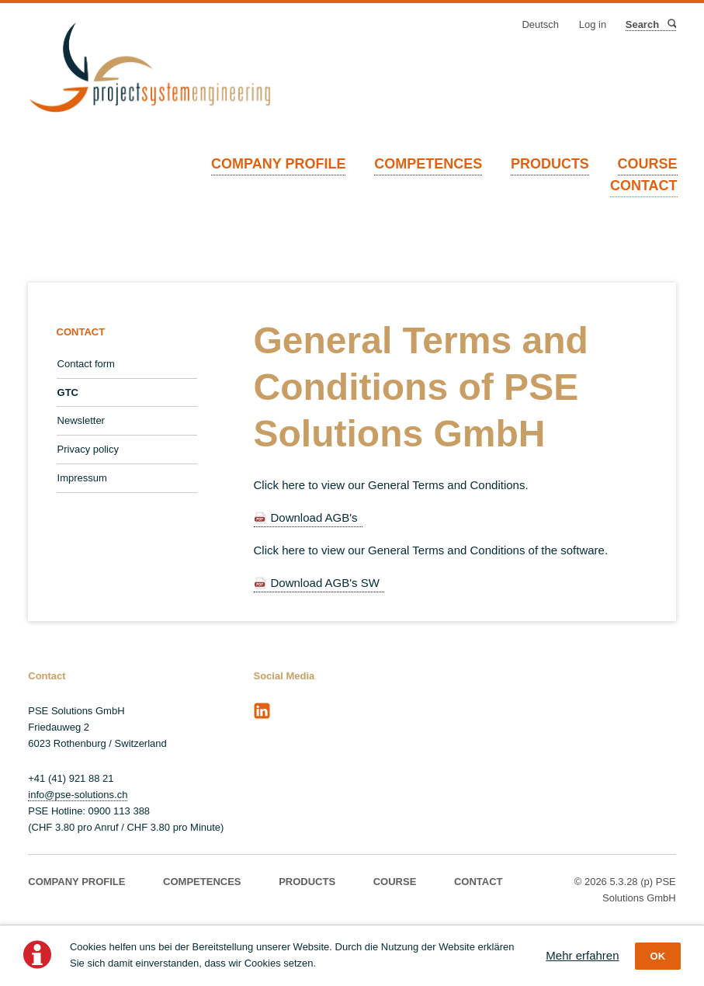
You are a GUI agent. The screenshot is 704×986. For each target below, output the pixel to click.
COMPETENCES (428, 164)
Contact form (86, 364)
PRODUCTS (550, 164)
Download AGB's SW (325, 582)
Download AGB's (314, 517)
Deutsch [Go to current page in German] (540, 24)
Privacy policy (88, 449)
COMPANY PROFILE (278, 164)
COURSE (648, 164)
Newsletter (81, 420)
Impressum (82, 478)
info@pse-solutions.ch (77, 794)
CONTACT (644, 185)
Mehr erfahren (582, 955)
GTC (67, 392)
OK (658, 956)
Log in (592, 24)
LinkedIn (261, 711)
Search (671, 24)
